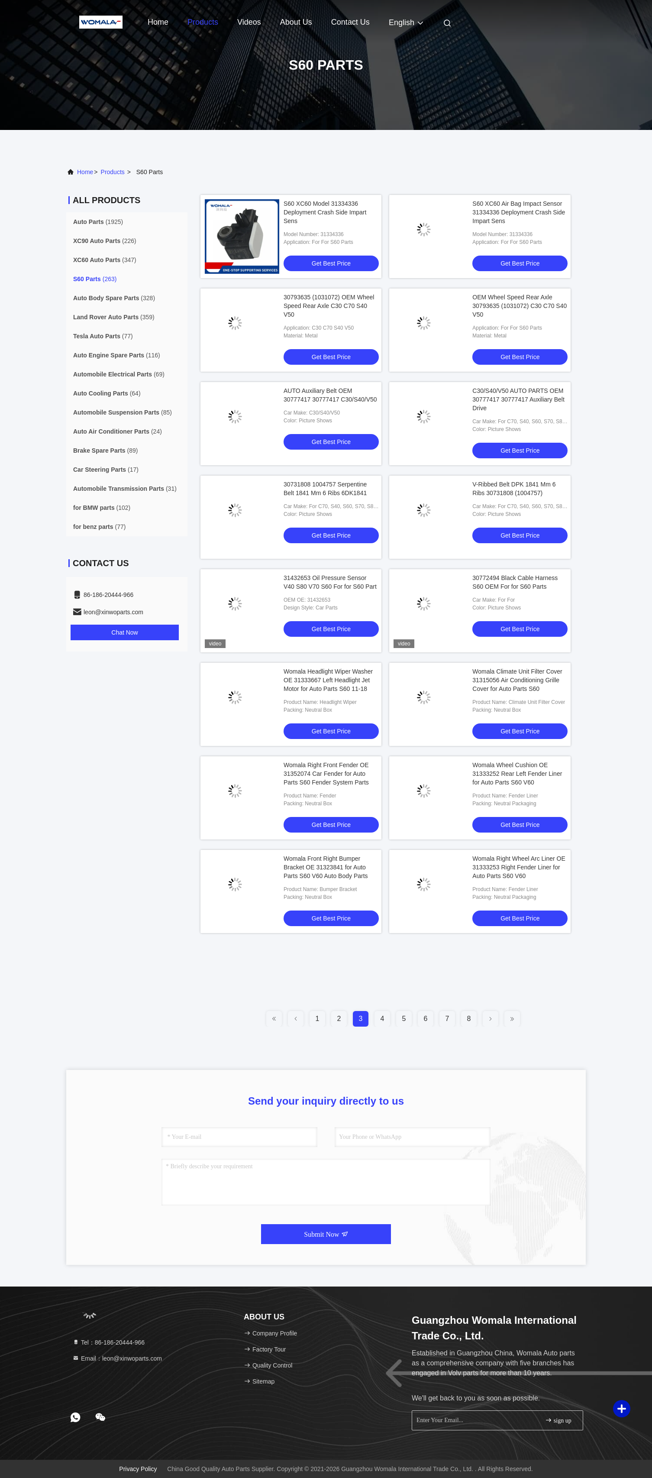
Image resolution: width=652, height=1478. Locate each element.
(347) (104, 259)
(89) (105, 450)
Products (202, 22)
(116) (116, 355)
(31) (125, 488)
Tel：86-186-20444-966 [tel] (108, 1342)
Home (158, 22)
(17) (106, 469)
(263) (94, 279)
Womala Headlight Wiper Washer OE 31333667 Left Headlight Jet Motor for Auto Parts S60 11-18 (328, 680)
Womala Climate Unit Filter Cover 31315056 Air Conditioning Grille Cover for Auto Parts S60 (517, 680)
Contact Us (350, 22)
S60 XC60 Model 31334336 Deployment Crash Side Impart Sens (325, 212)
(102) (101, 507)
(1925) (98, 221)
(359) (114, 317)
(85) (122, 412)
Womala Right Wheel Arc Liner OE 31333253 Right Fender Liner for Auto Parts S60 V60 (518, 867)
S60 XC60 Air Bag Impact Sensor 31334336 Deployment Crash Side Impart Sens (518, 212)
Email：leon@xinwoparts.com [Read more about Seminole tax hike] (117, 1358)
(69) (119, 374)
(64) (107, 393)
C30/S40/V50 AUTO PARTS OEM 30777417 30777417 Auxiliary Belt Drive (518, 399)
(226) (104, 240)
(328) (114, 298)
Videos (249, 22)
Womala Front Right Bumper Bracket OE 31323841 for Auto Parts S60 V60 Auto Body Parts (326, 867)
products (113, 172)
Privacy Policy (138, 1468)
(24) (117, 431)
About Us (296, 22)
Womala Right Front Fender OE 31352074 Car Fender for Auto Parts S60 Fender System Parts (326, 774)
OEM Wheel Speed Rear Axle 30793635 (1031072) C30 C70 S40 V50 (519, 306)
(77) (103, 336)
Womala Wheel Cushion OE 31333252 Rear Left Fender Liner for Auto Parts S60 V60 (517, 774)
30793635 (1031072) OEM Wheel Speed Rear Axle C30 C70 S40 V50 (329, 306)
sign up (558, 1420)
